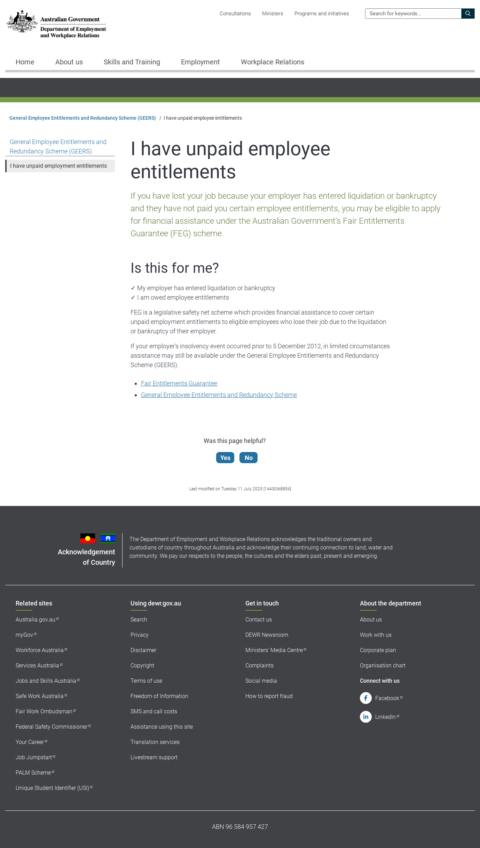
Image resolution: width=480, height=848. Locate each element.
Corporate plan (378, 650)
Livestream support (154, 757)
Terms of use (146, 680)
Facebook (387, 698)
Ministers (272, 13)
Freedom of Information (159, 696)
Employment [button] (200, 62)
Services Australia (37, 665)
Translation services (155, 742)
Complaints (259, 665)
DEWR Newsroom (266, 635)
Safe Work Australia (40, 696)
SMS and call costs (154, 711)
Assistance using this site (162, 726)
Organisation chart (383, 665)
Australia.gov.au (35, 619)
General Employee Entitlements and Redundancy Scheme (219, 394)
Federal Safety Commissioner (51, 726)
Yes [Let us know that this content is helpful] (225, 457)
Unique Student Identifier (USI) (52, 788)
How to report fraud (269, 696)
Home (25, 62)
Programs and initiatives (321, 13)
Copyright (142, 665)
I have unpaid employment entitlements (58, 166)
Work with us (376, 635)
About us (371, 619)
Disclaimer (143, 650)
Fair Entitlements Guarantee (179, 383)
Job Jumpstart (34, 757)
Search (139, 619)
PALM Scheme (33, 772)
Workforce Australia (40, 650)
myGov (24, 635)
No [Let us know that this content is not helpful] (249, 457)
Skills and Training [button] (132, 62)
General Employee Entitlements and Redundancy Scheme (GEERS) (82, 118)
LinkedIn (385, 717)
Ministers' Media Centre (274, 650)
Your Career (30, 742)
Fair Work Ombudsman (44, 711)
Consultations (235, 13)
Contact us (258, 619)
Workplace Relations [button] (272, 62)
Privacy (140, 635)
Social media (261, 680)
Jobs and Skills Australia (46, 680)
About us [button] (69, 62)
